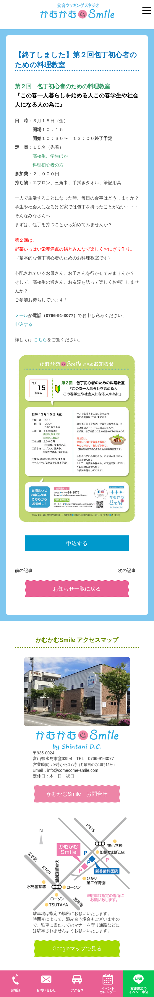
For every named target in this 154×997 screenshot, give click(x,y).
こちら (40, 339)
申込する (24, 324)
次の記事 (128, 570)
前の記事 (25, 570)
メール (21, 315)
